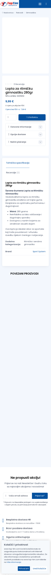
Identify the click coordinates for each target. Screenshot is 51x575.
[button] (46, 4)
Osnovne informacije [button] (19, 126)
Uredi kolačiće (39, 568)
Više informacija (14, 562)
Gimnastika (31, 12)
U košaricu (32, 117)
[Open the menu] (40, 4)
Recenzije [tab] (13, 172)
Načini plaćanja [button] (17, 142)
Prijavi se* (40, 495)
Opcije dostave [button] (17, 134)
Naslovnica (7, 12)
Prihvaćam (24, 568)
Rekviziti (19, 12)
